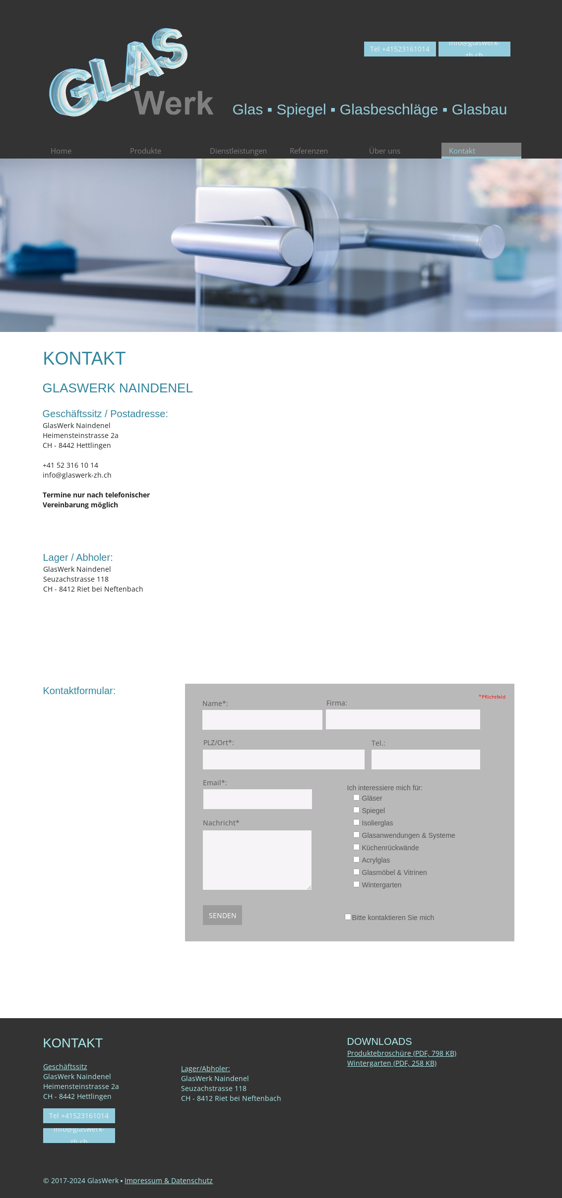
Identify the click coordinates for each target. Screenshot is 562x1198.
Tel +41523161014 (400, 49)
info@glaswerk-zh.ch (77, 475)
